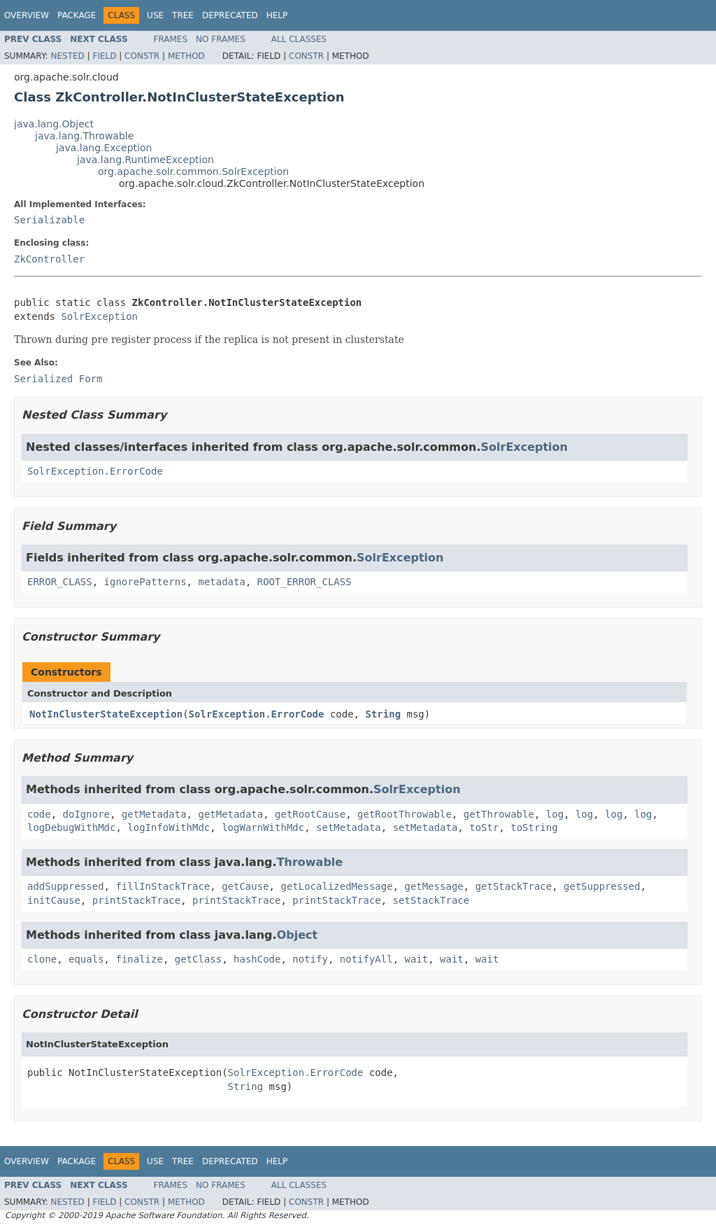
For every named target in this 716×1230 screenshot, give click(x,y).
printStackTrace (136, 900)
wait (417, 959)
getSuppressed (602, 886)
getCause (245, 886)
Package (76, 15)
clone (42, 959)
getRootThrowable (404, 814)
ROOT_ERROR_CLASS (304, 581)
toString (533, 827)
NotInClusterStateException (105, 714)
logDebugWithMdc (71, 827)
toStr (484, 827)
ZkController (49, 259)
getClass (198, 959)
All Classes (299, 39)
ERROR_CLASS (59, 581)
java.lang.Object (54, 124)
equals (86, 959)
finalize (138, 959)
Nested (67, 56)
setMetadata (348, 827)
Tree (183, 15)
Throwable (310, 862)
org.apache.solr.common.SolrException (193, 171)
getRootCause (310, 814)
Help (277, 15)
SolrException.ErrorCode (95, 471)
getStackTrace (513, 886)
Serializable (49, 219)
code (39, 814)
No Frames (220, 39)
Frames (171, 39)
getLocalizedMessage (336, 886)
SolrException (99, 316)
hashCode (257, 959)
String (383, 714)
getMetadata (154, 814)
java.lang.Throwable (84, 135)
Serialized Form (58, 378)
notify (310, 959)
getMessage (433, 886)
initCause (53, 900)
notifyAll (366, 959)
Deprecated (230, 15)
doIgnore (86, 814)
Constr (141, 56)
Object (297, 935)
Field (104, 56)
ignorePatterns (145, 581)
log (555, 814)
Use (155, 15)
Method (186, 56)
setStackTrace (431, 900)
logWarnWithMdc (263, 827)
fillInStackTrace (162, 886)
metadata (221, 581)
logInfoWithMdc (168, 827)
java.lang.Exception (104, 147)
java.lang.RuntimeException (145, 159)
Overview (26, 15)
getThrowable (499, 814)
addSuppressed (65, 886)
